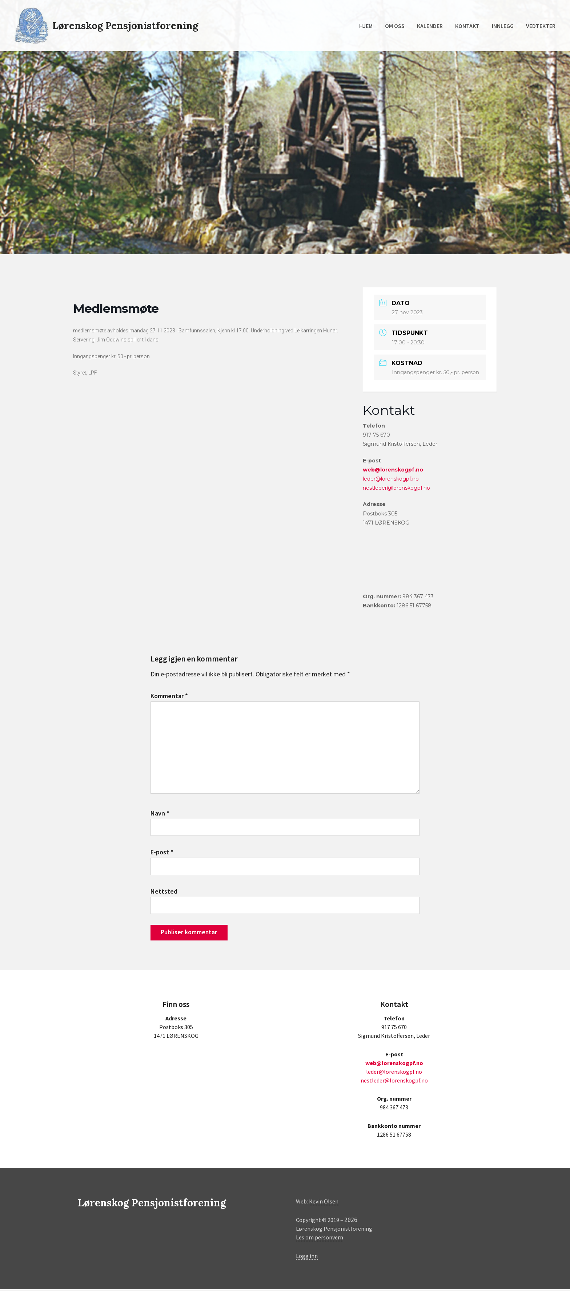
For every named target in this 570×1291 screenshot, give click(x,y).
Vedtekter (540, 25)
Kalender (430, 25)
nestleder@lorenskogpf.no (396, 488)
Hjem (366, 25)
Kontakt (467, 25)
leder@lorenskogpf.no (391, 478)
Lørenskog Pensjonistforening (126, 25)
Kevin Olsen (323, 1203)
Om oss (395, 25)
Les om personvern (319, 1239)
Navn (159, 814)
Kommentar (169, 696)
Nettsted (163, 893)
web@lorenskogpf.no (393, 469)
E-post (161, 853)
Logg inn (307, 1257)
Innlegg (503, 25)
